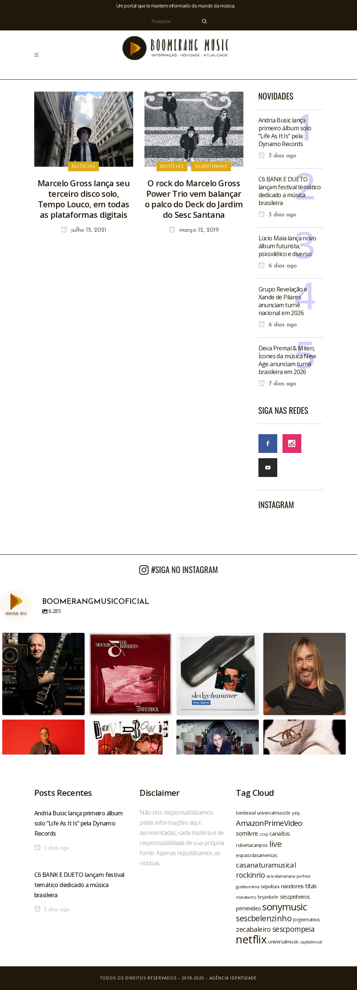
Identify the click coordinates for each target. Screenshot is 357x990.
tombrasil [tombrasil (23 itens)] (245, 812)
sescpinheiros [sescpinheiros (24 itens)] (295, 896)
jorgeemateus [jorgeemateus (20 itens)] (306, 919)
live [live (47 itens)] (275, 843)
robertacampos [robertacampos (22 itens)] (251, 845)
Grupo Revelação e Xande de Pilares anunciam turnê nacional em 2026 (282, 301)
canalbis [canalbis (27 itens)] (279, 833)
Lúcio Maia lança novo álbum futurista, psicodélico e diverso (287, 246)
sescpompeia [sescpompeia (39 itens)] (293, 929)
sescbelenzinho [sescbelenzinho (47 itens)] (264, 918)
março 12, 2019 (194, 230)
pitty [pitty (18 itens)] (295, 813)
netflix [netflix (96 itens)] (251, 939)
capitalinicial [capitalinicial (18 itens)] (311, 942)
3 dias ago (277, 156)
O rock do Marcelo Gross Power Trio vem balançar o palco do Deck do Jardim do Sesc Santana (194, 198)
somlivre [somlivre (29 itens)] (247, 833)
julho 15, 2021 (83, 230)
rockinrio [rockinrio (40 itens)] (250, 875)
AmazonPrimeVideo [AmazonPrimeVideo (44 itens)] (269, 823)
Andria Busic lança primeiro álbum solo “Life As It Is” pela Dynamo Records (284, 132)
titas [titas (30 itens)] (310, 886)
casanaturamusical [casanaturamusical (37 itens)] (266, 864)
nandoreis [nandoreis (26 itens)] (292, 886)
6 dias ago (277, 266)
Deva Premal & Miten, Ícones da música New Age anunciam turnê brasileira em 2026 (287, 360)
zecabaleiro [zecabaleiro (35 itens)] (253, 929)
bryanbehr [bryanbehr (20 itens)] (268, 897)
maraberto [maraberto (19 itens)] (246, 897)
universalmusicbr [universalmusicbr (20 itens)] (273, 813)
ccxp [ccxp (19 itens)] (264, 834)
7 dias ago (277, 384)
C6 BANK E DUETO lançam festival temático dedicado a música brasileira (289, 191)
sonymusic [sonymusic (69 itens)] (284, 906)
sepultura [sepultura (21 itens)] (270, 886)
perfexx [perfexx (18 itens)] (303, 876)
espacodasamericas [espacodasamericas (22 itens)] (256, 855)
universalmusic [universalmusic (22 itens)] (283, 941)
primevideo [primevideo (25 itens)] (248, 908)
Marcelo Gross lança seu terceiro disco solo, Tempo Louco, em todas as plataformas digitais (83, 198)
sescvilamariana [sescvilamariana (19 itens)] (280, 876)
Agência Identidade (233, 978)
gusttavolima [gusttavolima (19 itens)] (247, 886)
